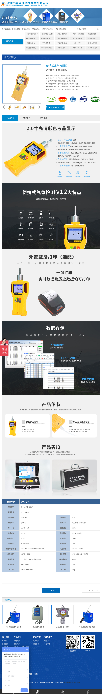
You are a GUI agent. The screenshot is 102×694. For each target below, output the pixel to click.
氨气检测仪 (26, 29)
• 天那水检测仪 (92, 43)
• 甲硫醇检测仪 (62, 43)
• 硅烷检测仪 (76, 43)
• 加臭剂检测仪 (62, 34)
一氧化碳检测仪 (60, 29)
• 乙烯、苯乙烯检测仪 (79, 48)
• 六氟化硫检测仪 (78, 34)
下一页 (91, 590)
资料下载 (43, 118)
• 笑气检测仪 (45, 43)
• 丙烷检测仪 (61, 48)
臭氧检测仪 (36, 29)
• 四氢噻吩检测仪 (47, 34)
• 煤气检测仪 (91, 38)
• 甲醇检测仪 (91, 34)
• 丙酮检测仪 (30, 43)
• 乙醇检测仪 (30, 38)
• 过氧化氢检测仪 (32, 34)
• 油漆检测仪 (45, 38)
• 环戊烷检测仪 (46, 48)
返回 (52, 590)
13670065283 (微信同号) (55, 108)
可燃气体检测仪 (47, 29)
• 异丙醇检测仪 (92, 48)
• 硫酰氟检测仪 (31, 48)
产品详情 (10, 118)
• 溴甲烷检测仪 (62, 38)
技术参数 (26, 118)
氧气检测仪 (16, 29)
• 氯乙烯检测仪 (77, 38)
